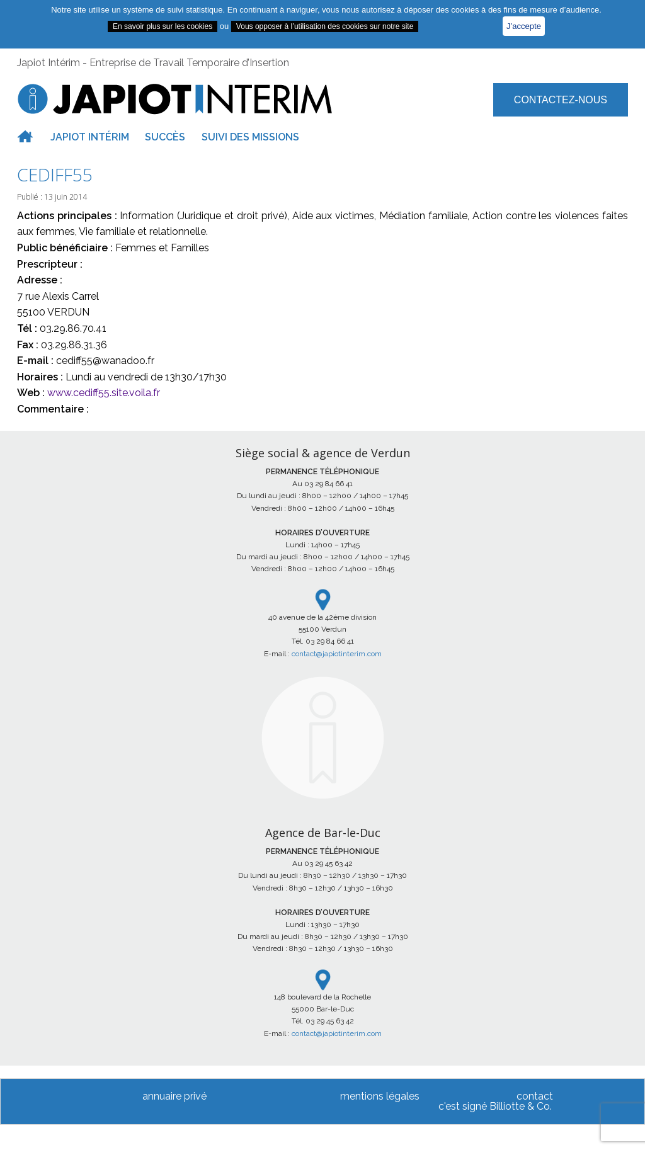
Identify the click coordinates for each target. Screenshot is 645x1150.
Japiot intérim (89, 137)
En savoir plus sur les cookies (162, 26)
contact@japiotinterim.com (337, 653)
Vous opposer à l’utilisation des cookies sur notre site (325, 26)
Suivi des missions (250, 137)
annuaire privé (174, 1096)
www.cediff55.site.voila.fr (103, 393)
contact (535, 1096)
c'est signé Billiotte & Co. (495, 1106)
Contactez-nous (560, 99)
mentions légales (380, 1096)
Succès (165, 137)
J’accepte (523, 26)
